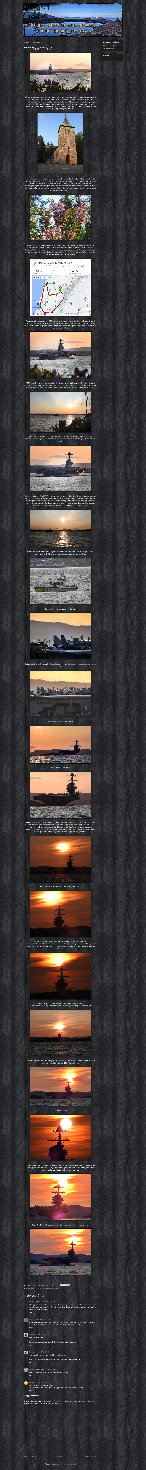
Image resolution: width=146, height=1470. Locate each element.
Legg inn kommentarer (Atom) (65, 1464)
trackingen (64, 99)
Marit (31, 1319)
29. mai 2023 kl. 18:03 (49, 1302)
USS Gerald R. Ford (66, 252)
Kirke (33, 1288)
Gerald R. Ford (35, 822)
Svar (31, 1312)
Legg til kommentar (32, 1396)
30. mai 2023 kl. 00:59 (43, 1382)
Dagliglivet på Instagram (109, 46)
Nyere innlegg (30, 1456)
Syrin (42, 1288)
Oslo (37, 1288)
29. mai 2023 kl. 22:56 (44, 1352)
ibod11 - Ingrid (34, 1302)
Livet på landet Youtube (109, 48)
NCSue (31, 1382)
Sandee (32, 1334)
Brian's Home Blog (36, 1369)
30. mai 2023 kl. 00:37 (52, 1369)
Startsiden (60, 1456)
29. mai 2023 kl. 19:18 (42, 1319)
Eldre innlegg (90, 1456)
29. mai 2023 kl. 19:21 (44, 1334)
